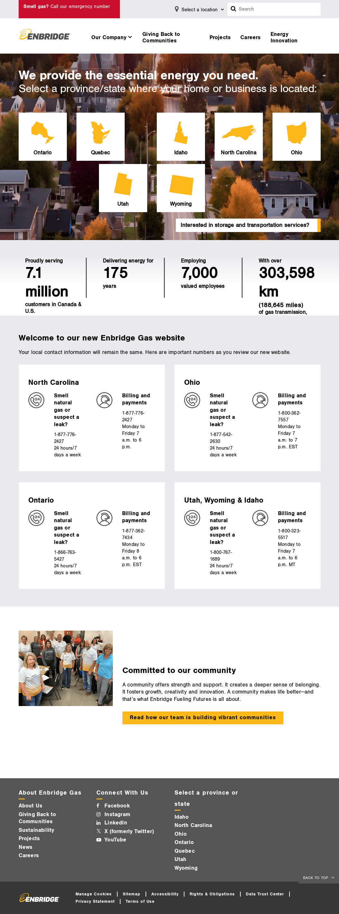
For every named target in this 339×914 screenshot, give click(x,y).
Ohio (180, 834)
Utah (180, 859)
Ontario (184, 842)
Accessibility (165, 894)
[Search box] (233, 9)
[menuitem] (112, 36)
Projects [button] (220, 37)
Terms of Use (140, 901)
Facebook (117, 806)
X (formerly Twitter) (129, 831)
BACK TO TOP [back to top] (316, 877)
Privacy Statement (95, 901)
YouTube (115, 840)
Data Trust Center (265, 894)
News (26, 847)
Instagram (117, 814)
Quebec (184, 851)
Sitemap (131, 894)
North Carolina (193, 825)
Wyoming (186, 868)
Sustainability (36, 830)
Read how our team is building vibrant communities (203, 717)
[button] (112, 36)
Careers (29, 855)
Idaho (181, 817)
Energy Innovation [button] (284, 37)
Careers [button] (250, 37)
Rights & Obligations (212, 894)
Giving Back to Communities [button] (161, 37)
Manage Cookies (94, 894)
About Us (31, 806)
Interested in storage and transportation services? (245, 225)
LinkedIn (115, 823)
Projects (29, 838)
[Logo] (45, 36)
